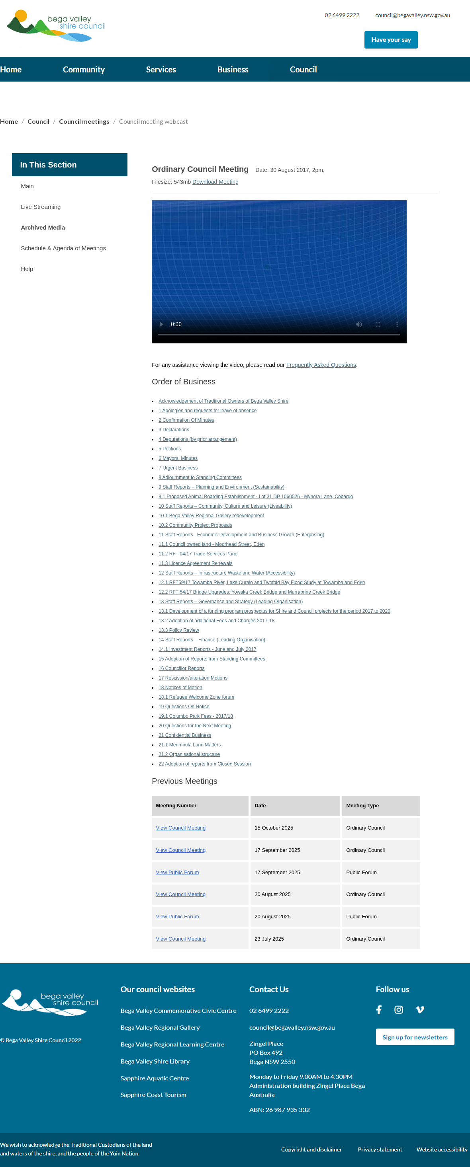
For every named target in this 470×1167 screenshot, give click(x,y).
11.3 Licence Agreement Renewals (195, 563)
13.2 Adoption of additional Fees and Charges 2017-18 (216, 620)
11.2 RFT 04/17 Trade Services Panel (199, 554)
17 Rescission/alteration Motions (193, 678)
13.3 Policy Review (179, 630)
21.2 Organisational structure (189, 754)
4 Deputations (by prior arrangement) (198, 439)
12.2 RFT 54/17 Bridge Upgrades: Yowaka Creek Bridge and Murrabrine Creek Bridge (249, 592)
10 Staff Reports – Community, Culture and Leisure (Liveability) (225, 506)
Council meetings (84, 121)
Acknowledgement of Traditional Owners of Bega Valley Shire (223, 401)
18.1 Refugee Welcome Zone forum (196, 697)
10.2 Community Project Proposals (195, 525)
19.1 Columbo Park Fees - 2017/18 (196, 716)
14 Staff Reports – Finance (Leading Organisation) (212, 640)
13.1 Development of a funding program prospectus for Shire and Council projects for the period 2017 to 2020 (274, 611)
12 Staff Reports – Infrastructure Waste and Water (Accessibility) (227, 573)
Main (27, 186)
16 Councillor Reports (181, 668)
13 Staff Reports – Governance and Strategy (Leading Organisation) (231, 601)
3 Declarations (174, 430)
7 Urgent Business (178, 468)
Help (27, 268)
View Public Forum (177, 872)
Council (38, 121)
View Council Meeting (181, 828)
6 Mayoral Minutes (178, 458)
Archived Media (43, 227)
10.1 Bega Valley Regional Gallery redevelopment (211, 515)
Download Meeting (215, 182)
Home (9, 121)
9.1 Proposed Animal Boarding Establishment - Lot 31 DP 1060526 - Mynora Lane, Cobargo (256, 496)
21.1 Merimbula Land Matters (190, 745)
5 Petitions (170, 449)
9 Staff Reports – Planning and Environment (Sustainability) (221, 487)
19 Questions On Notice (184, 706)
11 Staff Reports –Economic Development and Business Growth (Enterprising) (241, 535)
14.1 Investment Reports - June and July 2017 (207, 649)
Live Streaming (41, 206)
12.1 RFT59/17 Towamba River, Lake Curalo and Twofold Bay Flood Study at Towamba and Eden (262, 582)
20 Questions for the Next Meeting (195, 726)
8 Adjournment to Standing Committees (200, 477)
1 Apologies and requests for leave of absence (208, 410)
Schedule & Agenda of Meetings (63, 248)
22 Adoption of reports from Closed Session (205, 764)
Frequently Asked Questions (321, 365)
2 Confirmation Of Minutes (186, 420)
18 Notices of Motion (180, 687)
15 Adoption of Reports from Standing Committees (212, 659)
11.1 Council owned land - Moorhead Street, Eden (211, 544)
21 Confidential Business (185, 735)
